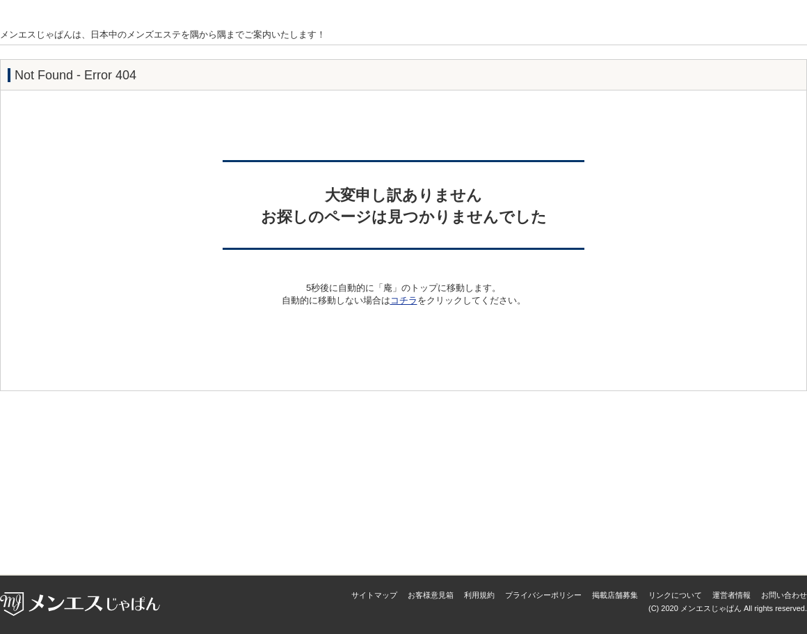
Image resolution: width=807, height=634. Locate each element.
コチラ (403, 300)
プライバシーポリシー (543, 595)
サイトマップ (374, 595)
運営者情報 (731, 595)
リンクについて (675, 595)
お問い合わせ (784, 595)
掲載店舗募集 (615, 595)
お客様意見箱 (431, 595)
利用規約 (479, 595)
